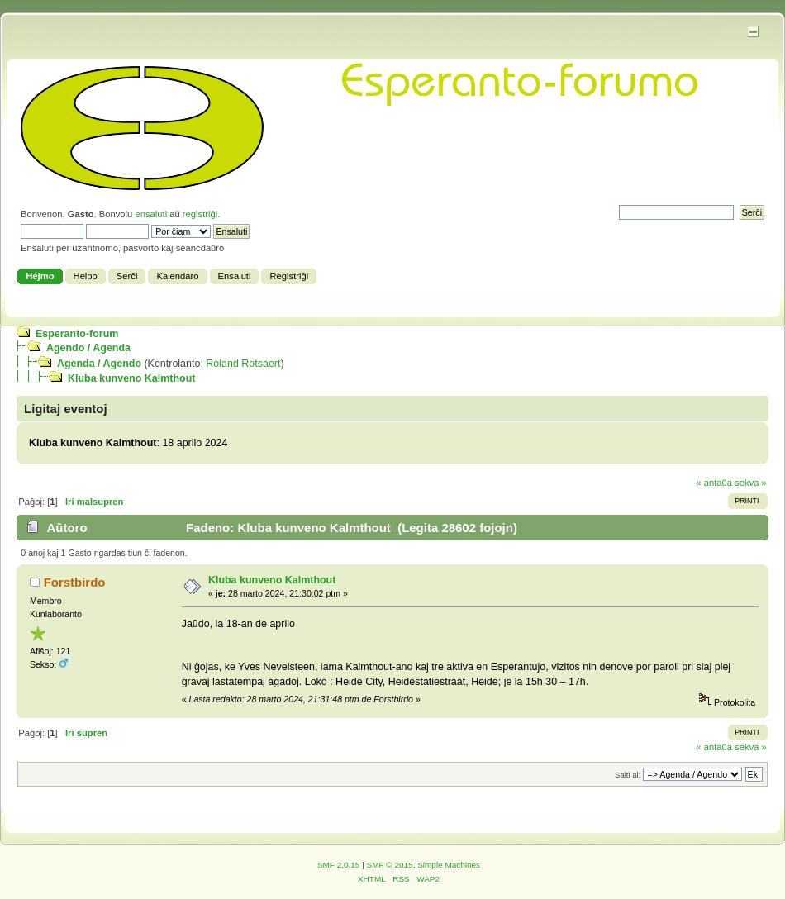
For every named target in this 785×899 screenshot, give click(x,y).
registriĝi (200, 214)
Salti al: (627, 774)
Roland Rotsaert (243, 363)
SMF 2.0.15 (338, 864)
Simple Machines (448, 864)
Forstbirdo (75, 582)
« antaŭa (714, 483)
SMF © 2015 (390, 864)
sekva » (751, 483)
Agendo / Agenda (88, 348)
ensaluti (151, 214)
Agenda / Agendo (99, 363)
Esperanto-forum (77, 334)
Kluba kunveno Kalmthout (131, 378)
